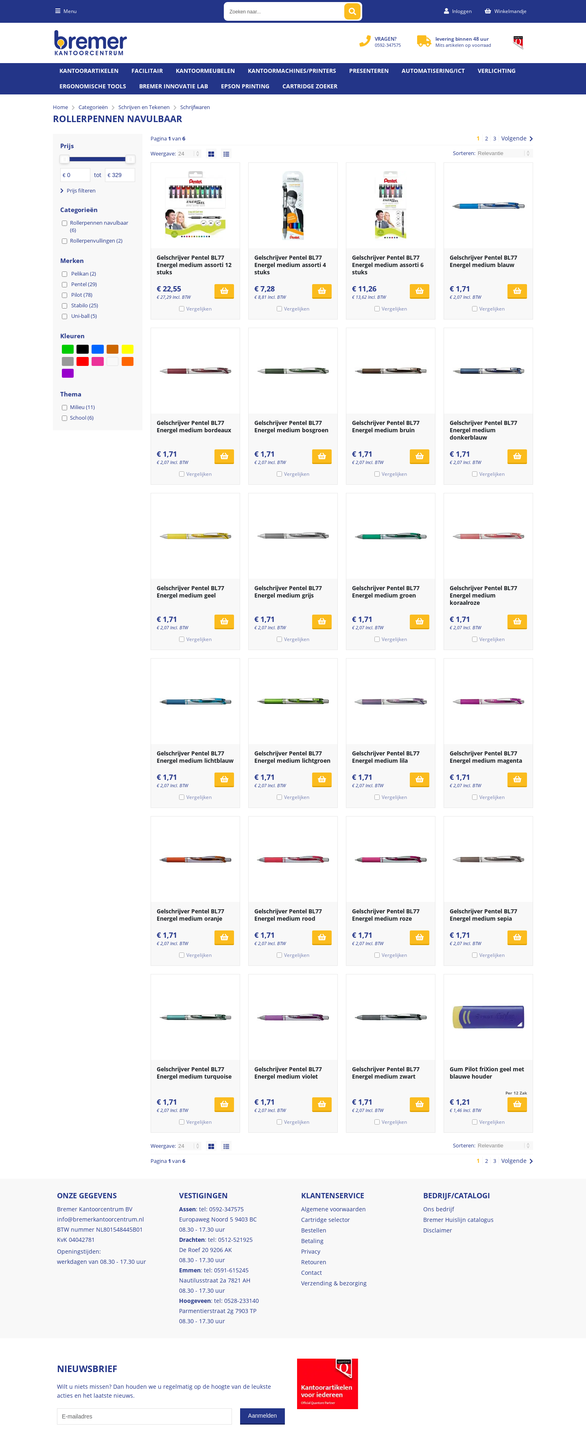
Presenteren (369, 70)
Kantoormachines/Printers (292, 70)
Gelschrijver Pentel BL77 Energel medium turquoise (194, 1072)
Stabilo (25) (84, 305)
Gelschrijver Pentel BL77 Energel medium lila (386, 756)
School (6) (82, 417)
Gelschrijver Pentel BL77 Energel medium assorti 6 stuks (388, 265)
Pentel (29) (84, 284)
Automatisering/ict (433, 70)
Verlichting (497, 70)
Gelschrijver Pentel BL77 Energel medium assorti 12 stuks (194, 265)
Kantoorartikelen (88, 70)
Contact (311, 1272)
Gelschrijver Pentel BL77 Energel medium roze (386, 914)
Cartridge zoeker (309, 86)
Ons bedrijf (438, 1209)
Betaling (312, 1241)
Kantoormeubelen (205, 70)
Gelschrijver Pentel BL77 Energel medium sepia (483, 914)
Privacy (310, 1251)
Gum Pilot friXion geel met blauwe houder (487, 1072)
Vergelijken (199, 308)
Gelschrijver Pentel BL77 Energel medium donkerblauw (483, 430)
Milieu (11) (82, 407)
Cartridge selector (325, 1220)
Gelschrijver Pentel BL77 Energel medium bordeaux (194, 426)
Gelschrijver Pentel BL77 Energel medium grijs (288, 591)
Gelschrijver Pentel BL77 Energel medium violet (288, 1072)
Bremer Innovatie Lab (173, 86)
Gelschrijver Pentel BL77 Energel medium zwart (386, 1072)
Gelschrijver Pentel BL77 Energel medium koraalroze (483, 595)
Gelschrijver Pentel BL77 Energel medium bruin (386, 426)
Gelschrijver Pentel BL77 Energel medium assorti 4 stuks (290, 265)
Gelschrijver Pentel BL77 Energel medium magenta (486, 756)
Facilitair (147, 70)
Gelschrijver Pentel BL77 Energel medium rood (288, 914)
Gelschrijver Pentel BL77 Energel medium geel (190, 591)
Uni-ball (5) (84, 316)
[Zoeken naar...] (352, 11)
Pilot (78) (81, 294)
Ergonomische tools (92, 86)
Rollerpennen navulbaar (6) (99, 226)
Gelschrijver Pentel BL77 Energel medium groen (386, 591)
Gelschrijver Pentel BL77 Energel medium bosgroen (291, 426)
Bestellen (313, 1230)
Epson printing (245, 86)
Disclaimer (437, 1230)
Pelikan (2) (83, 273)
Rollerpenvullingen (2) (96, 240)
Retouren (313, 1262)
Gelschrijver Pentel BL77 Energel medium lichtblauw (195, 756)
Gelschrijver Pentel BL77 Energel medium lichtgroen (292, 756)
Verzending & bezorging (334, 1283)
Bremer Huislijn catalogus (458, 1220)
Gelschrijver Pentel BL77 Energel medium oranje (190, 914)
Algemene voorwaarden (333, 1209)
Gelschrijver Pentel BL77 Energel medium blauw (483, 261)
